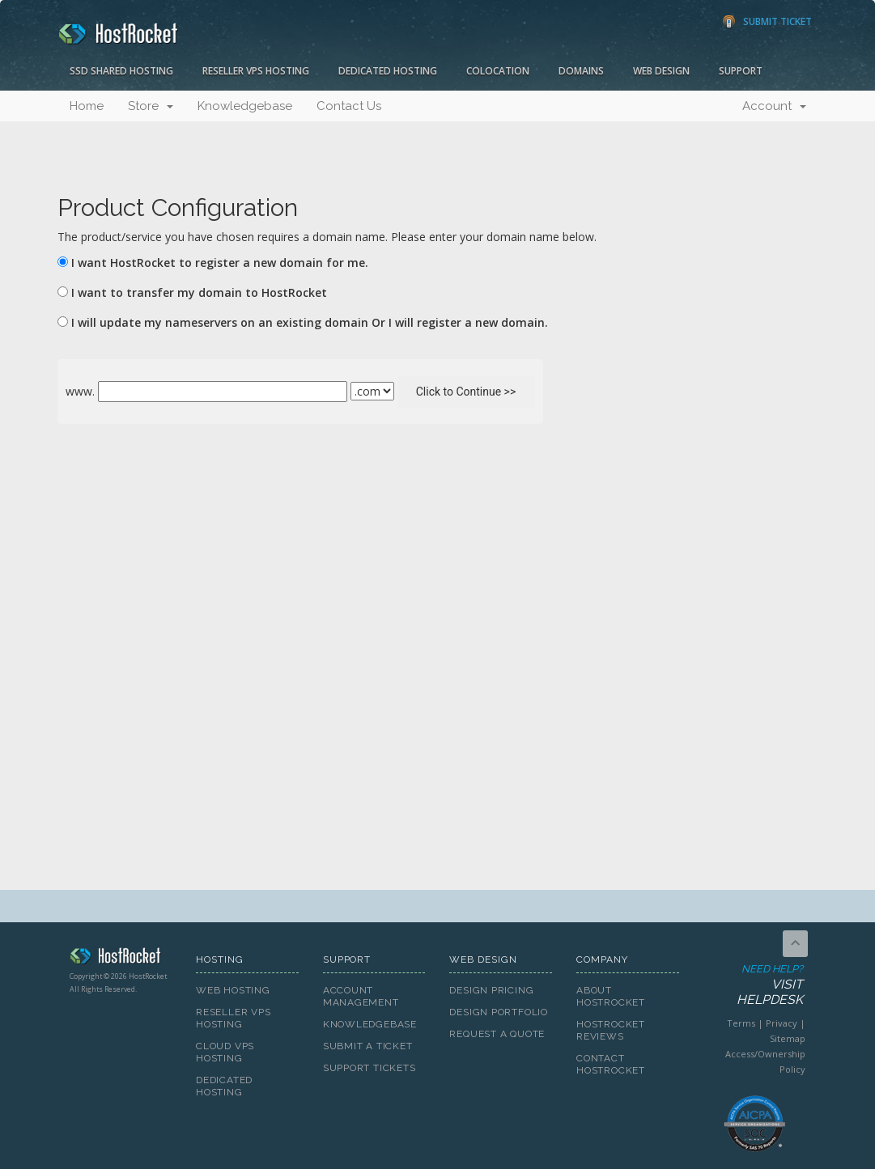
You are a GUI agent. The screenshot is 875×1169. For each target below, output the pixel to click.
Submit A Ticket (368, 1046)
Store (150, 106)
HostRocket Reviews (610, 1030)
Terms (741, 1023)
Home (87, 106)
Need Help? (753, 985)
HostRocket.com (121, 959)
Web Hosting (233, 990)
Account (774, 106)
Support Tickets (369, 1068)
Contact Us (348, 106)
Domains (581, 71)
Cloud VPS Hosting (225, 1052)
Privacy (781, 1023)
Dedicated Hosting (387, 71)
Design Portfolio (498, 1012)
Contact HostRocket (610, 1064)
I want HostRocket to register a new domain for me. (219, 262)
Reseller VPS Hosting (255, 71)
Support (740, 71)
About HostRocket (610, 996)
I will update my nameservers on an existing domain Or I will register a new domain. (309, 322)
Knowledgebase (245, 106)
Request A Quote (497, 1034)
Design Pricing (491, 990)
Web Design (661, 71)
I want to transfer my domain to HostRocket (199, 292)
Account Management (361, 996)
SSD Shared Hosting (121, 71)
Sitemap (787, 1038)
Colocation (497, 71)
